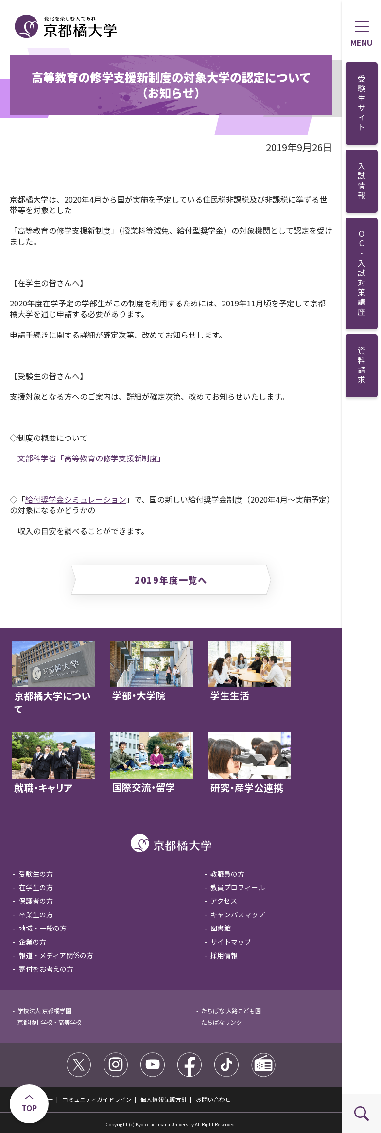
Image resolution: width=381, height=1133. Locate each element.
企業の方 (32, 942)
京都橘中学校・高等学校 (49, 1022)
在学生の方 (36, 887)
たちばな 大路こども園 (231, 1010)
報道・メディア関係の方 (56, 955)
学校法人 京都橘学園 (44, 1010)
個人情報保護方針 (163, 1099)
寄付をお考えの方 (46, 969)
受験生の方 (36, 874)
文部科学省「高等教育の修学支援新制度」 (91, 458)
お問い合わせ (213, 1099)
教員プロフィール (237, 887)
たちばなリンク (221, 1022)
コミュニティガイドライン (97, 1099)
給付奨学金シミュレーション (75, 499)
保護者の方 (36, 901)
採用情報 (224, 955)
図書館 (220, 928)
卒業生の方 (36, 914)
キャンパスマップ (237, 914)
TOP (29, 1108)
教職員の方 (227, 874)
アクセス (223, 901)
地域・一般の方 (43, 928)
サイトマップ (230, 942)
